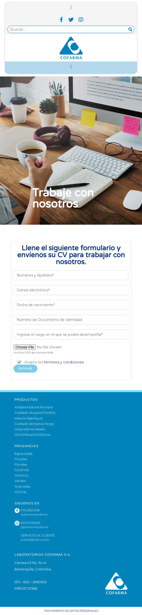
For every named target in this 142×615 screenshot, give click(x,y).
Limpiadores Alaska (30, 429)
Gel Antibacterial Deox (33, 434)
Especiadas (23, 454)
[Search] (130, 29)
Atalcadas (22, 486)
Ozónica (21, 475)
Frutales (21, 459)
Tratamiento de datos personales (71, 611)
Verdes (20, 481)
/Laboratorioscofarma (34, 514)
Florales (21, 464)
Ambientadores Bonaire (34, 407)
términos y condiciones (64, 362)
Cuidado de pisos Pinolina (35, 413)
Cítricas (20, 492)
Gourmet (22, 470)
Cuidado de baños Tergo (34, 424)
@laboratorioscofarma (34, 527)
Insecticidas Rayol (28, 418)
